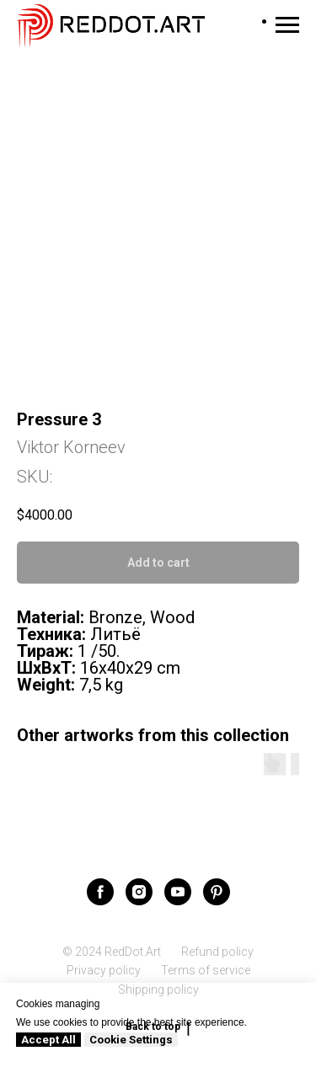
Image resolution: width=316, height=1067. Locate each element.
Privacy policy (104, 970)
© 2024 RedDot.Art (111, 951)
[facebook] (100, 891)
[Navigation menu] (287, 25)
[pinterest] (216, 891)
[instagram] (139, 891)
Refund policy (217, 951)
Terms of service (205, 970)
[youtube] (177, 891)
